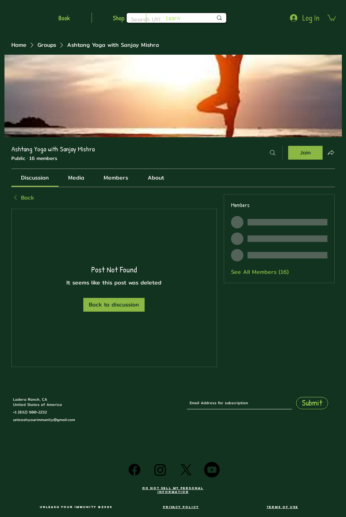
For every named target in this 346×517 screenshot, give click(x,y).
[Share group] (331, 152)
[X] (186, 469)
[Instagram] (160, 469)
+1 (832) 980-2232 (30, 412)
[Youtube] (212, 469)
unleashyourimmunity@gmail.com (44, 420)
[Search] (273, 153)
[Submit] (312, 403)
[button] (331, 17)
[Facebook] (134, 469)
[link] (35, 177)
